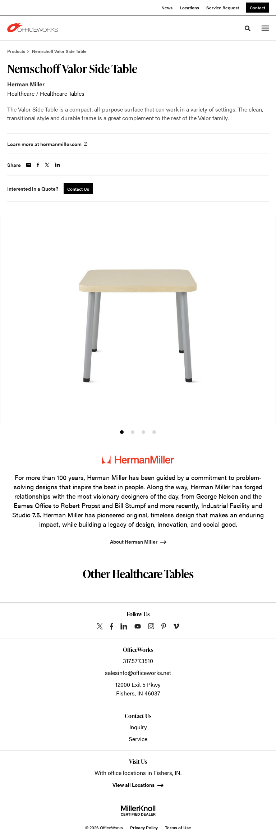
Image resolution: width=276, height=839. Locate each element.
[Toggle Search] (247, 28)
